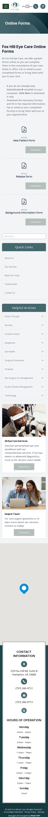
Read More (24, 466)
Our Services (11, 266)
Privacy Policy (30, 812)
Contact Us (10, 292)
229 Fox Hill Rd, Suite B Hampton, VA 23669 (24, 672)
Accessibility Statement (13, 812)
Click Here (24, 93)
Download (36, 149)
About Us (9, 258)
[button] (6, 6)
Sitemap (41, 812)
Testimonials (11, 284)
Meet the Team (12, 275)
